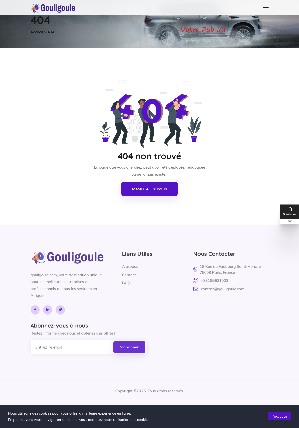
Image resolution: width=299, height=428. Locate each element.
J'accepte (279, 416)
